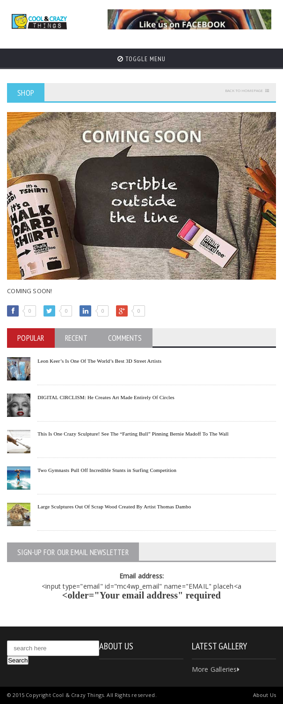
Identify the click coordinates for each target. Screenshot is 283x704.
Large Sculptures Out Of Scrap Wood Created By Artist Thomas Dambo (114, 506)
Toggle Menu (141, 59)
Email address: (141, 575)
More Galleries (215, 669)
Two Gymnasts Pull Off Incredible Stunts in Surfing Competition (106, 470)
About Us (264, 694)
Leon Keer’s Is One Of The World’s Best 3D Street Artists (99, 361)
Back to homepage (244, 90)
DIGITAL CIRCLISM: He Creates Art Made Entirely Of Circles (105, 397)
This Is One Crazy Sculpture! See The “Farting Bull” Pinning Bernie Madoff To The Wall (133, 433)
